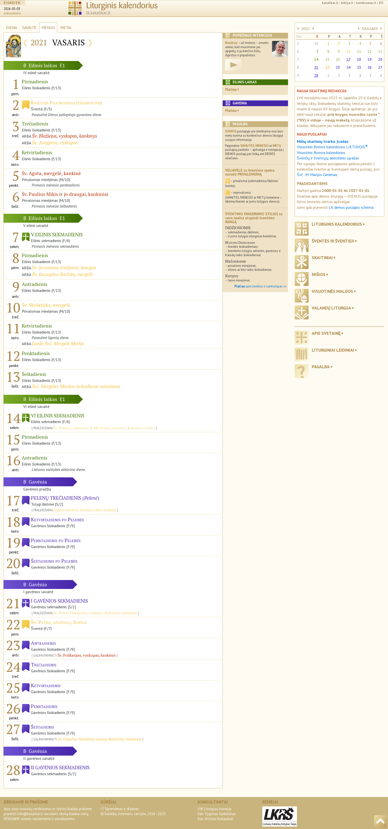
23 (338, 67)
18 (359, 59)
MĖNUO (48, 27)
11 (359, 51)
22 (327, 67)
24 (348, 67)
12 (369, 51)
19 (369, 59)
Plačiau (231, 89)
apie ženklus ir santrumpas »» (260, 286)
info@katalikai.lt (30, 813)
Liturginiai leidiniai (333, 350)
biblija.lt (347, 3)
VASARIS (370, 28)
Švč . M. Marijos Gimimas (317, 174)
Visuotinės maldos (332, 291)
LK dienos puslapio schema (351, 207)
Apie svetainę (326, 333)
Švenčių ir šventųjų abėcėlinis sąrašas (328, 157)
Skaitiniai (322, 257)
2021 (305, 28)
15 (327, 59)
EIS (381, 3)
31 (316, 43)
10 (348, 51)
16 (338, 59)
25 (359, 67)
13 (380, 51)
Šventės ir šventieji (333, 241)
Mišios (318, 274)
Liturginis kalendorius (337, 224)
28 (316, 75)
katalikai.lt (330, 3)
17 (348, 59)
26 (369, 67)
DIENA (11, 27)
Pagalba (321, 366)
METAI (66, 27)
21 (316, 67)
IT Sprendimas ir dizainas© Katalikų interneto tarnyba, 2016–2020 (133, 811)
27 (380, 67)
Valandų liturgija (331, 308)
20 (380, 59)
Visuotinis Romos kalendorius (321, 152)
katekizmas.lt (366, 3)
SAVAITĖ (29, 27)
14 (316, 59)
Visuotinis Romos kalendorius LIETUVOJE (332, 146)
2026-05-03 (12, 9)
